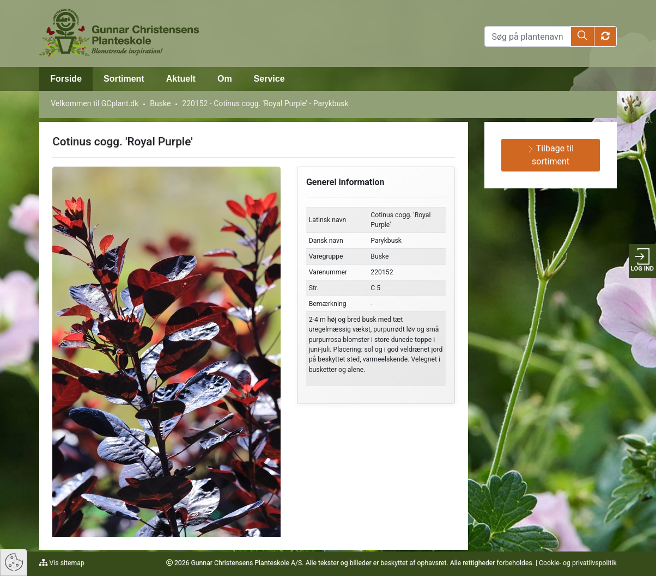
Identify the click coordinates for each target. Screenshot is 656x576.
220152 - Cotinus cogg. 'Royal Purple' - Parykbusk (265, 103)
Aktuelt (181, 78)
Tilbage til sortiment (550, 155)
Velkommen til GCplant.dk (94, 103)
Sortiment (124, 78)
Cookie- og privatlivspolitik (578, 563)
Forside (66, 78)
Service (269, 78)
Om (224, 78)
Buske (160, 103)
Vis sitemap (66, 563)
